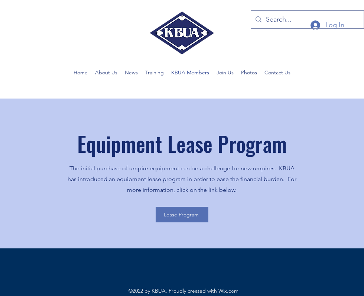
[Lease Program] (182, 214)
